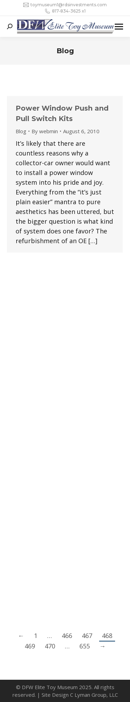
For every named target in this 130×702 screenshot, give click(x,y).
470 (50, 646)
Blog (21, 131)
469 (30, 646)
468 (107, 635)
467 (87, 635)
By (45, 131)
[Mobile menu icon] (119, 27)
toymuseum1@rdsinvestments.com (65, 5)
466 (67, 635)
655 (84, 646)
